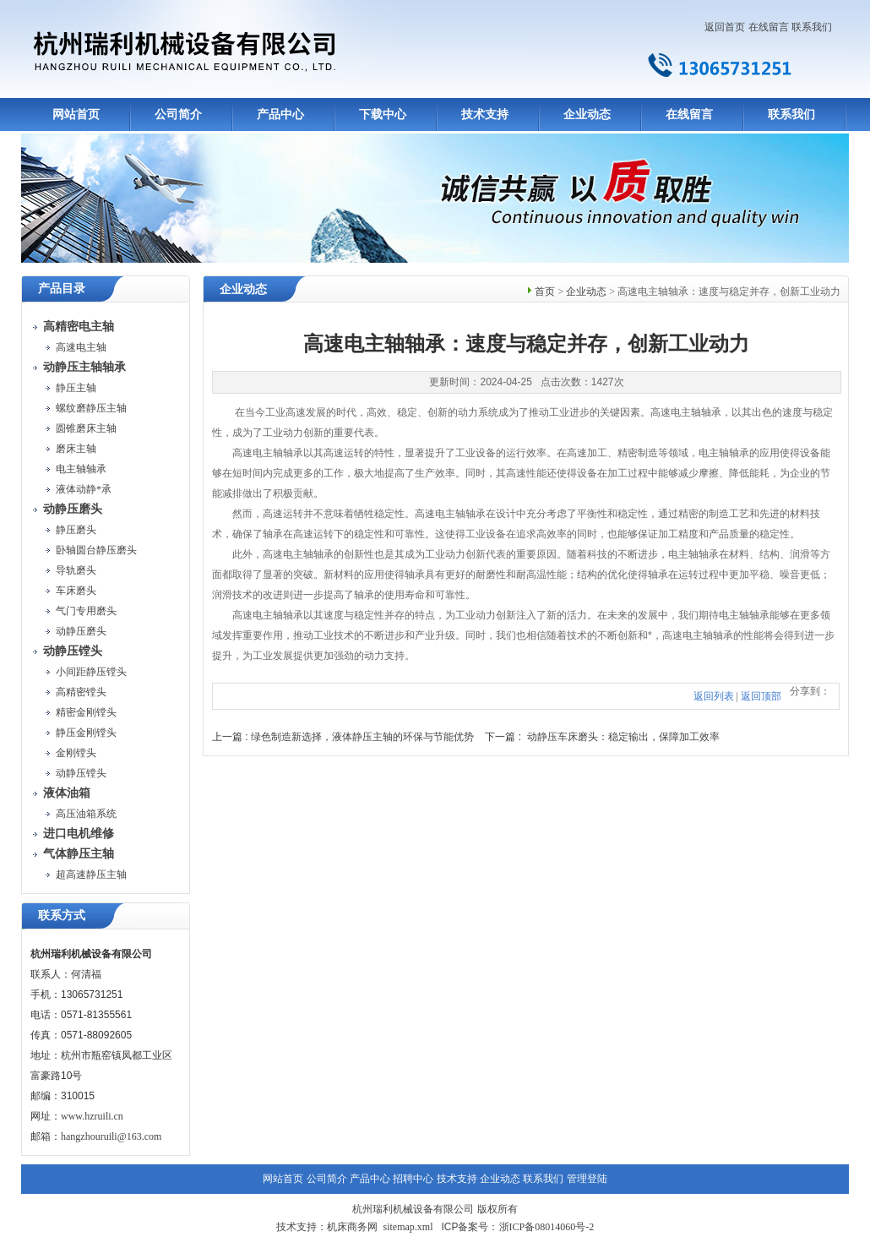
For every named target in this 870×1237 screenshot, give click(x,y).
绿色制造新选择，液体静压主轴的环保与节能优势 (362, 737)
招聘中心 (413, 1179)
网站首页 (76, 114)
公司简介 (178, 114)
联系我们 (811, 27)
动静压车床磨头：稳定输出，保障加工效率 (623, 737)
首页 (545, 291)
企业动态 (587, 114)
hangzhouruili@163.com (111, 1136)
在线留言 (768, 27)
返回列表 (713, 696)
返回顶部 (761, 696)
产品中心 (280, 114)
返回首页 (724, 27)
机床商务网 (352, 1227)
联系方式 (61, 915)
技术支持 (484, 114)
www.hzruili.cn (92, 1116)
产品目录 (61, 288)
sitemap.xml (407, 1227)
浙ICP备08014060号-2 (547, 1227)
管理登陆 (587, 1179)
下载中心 (382, 114)
